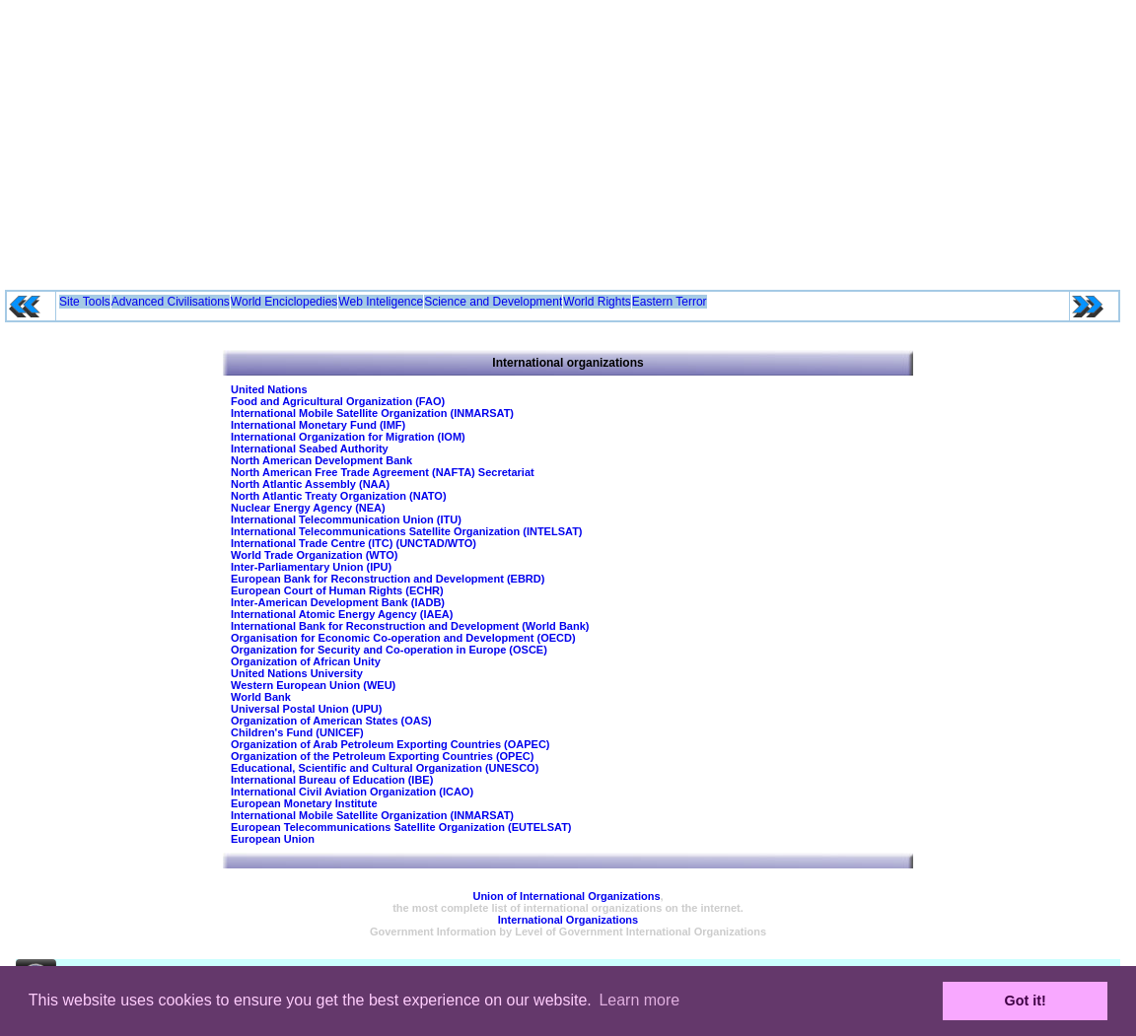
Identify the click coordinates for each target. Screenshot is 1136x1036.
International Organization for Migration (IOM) (348, 437)
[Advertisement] (568, 138)
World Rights (596, 302)
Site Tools (84, 302)
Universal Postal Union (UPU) (306, 709)
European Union (273, 839)
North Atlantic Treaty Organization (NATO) (339, 496)
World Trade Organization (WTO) (314, 555)
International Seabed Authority (310, 448)
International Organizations (568, 920)
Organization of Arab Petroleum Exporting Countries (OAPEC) (390, 744)
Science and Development (493, 302)
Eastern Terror (669, 302)
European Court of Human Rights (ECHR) (337, 590)
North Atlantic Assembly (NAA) (310, 484)
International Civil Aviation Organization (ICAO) (352, 791)
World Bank (261, 697)
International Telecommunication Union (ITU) (346, 519)
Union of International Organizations (566, 896)
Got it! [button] (1025, 1000)
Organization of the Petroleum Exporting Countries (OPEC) (382, 756)
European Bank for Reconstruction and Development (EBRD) (387, 579)
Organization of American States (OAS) (331, 720)
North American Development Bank (321, 460)
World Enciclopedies (284, 302)
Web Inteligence (380, 302)
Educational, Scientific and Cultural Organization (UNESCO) (384, 768)
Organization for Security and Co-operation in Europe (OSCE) (389, 650)
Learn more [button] (639, 1000)
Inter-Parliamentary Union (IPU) (311, 567)
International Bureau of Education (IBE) (332, 780)
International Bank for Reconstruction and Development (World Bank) (410, 626)
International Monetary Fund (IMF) (318, 425)
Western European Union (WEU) (313, 685)
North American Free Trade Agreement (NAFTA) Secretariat (382, 472)
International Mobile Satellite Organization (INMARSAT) (372, 413)
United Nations (269, 389)
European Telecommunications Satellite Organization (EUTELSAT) (401, 827)
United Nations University (297, 673)
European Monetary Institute (304, 803)
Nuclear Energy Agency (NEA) (308, 508)
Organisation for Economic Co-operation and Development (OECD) (403, 638)
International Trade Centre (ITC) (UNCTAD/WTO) (353, 543)
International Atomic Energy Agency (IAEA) (342, 614)
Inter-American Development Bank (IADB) (338, 602)
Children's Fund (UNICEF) (297, 732)
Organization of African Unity (306, 661)
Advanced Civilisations (170, 302)
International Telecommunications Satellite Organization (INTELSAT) (407, 531)
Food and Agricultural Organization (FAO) (338, 401)
